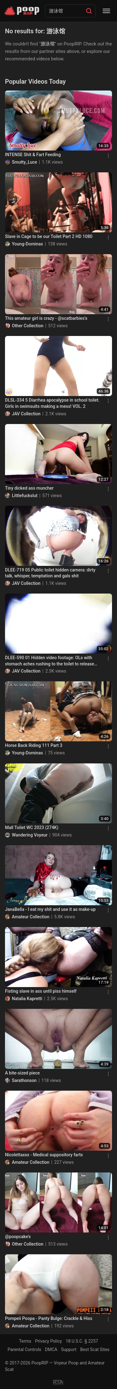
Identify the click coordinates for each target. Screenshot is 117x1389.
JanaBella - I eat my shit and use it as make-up (50, 909)
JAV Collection (26, 413)
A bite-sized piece (22, 1072)
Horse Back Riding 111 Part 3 (33, 745)
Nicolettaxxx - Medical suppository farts (44, 1154)
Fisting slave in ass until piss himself (40, 991)
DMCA (51, 1349)
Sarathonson (24, 1080)
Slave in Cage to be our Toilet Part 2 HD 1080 (48, 236)
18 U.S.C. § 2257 (82, 1341)
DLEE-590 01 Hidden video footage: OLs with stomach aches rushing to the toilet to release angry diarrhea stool (49, 661)
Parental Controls (24, 1349)
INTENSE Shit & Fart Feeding (33, 154)
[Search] (89, 11)
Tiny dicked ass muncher (29, 488)
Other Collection (27, 325)
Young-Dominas (27, 243)
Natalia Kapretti (27, 998)
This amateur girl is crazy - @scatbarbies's (46, 318)
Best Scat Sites (95, 1349)
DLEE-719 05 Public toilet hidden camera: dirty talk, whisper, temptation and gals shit (50, 573)
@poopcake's (18, 1236)
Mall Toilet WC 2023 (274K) (31, 827)
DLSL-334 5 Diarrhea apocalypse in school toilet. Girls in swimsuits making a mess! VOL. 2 (52, 403)
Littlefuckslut (24, 495)
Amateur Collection (30, 916)
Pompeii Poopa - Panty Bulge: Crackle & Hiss (48, 1318)
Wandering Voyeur (29, 834)
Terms (25, 1341)
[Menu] (106, 11)
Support (68, 1349)
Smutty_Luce (24, 162)
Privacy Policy (48, 1341)
